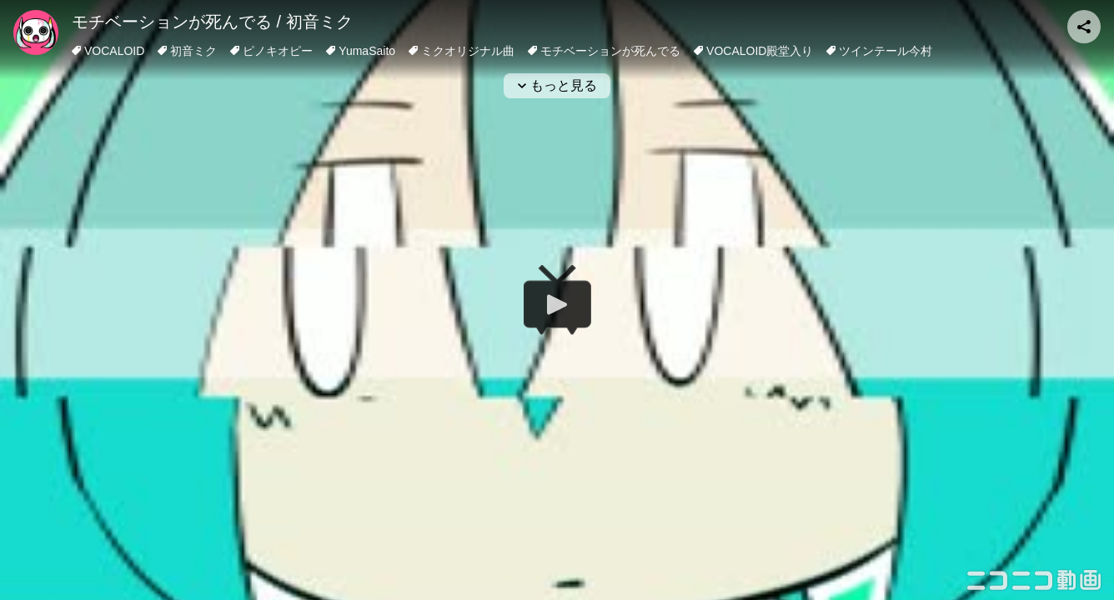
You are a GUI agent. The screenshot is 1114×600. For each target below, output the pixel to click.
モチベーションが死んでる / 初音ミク (212, 21)
